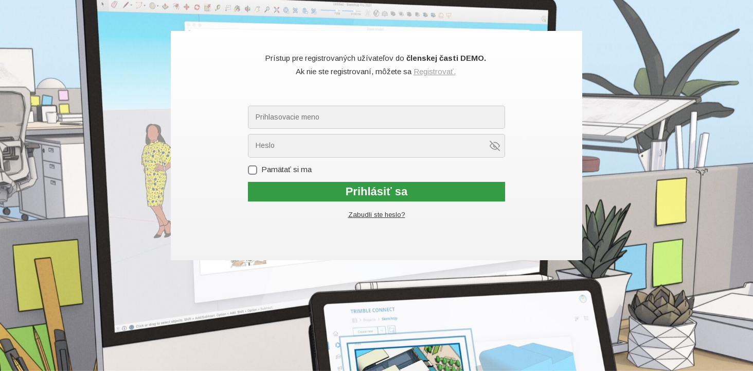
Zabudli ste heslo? (376, 214)
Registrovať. (435, 71)
